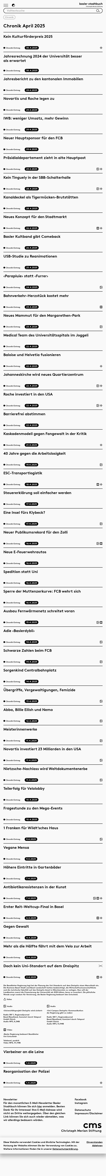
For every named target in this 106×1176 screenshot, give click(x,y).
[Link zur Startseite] (88, 6)
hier (39, 1128)
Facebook (81, 1122)
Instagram (81, 1125)
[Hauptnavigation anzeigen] (6, 7)
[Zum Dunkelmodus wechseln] (15, 7)
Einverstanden (95, 1164)
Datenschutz (83, 1132)
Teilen (8, 1010)
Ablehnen (97, 1167)
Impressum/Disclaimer (89, 1136)
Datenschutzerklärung (65, 1171)
